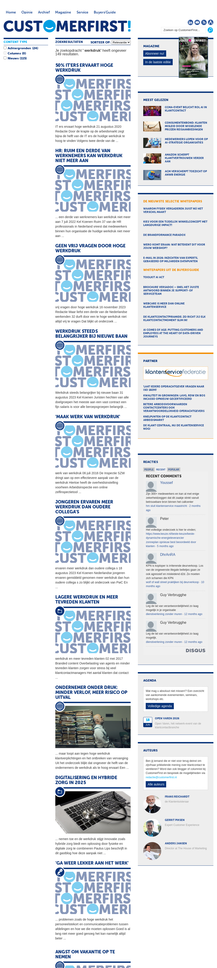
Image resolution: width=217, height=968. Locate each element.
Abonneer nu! (154, 53)
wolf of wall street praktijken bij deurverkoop (172, 582)
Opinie (27, 12)
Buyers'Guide (105, 12)
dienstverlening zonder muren (164, 614)
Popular (173, 469)
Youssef (166, 483)
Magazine (63, 12)
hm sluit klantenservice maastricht (166, 505)
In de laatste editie (158, 62)
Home (11, 12)
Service (82, 12)
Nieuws (13, 58)
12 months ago (193, 614)
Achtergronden (19, 48)
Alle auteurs (156, 784)
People (149, 469)
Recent (161, 469)
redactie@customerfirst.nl (161, 777)
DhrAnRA (167, 555)
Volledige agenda (160, 706)
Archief (44, 12)
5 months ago (165, 546)
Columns (14, 53)
